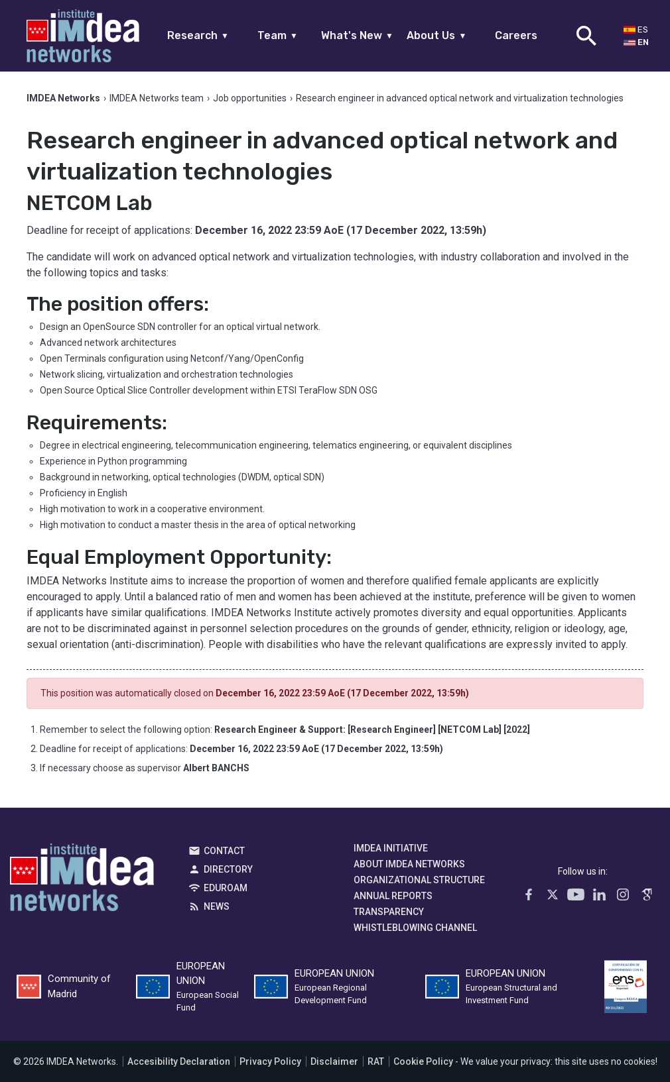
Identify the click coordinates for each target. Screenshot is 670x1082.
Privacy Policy (270, 1061)
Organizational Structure (419, 880)
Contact (224, 850)
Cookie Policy (423, 1061)
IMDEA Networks (82, 880)
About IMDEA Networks (409, 864)
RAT (376, 1061)
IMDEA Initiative (391, 848)
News (217, 906)
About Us (436, 35)
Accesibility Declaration (178, 1061)
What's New (357, 35)
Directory (228, 869)
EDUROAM (225, 888)
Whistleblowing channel (415, 927)
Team (277, 35)
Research (198, 35)
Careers (516, 35)
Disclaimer (334, 1061)
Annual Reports (393, 896)
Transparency (389, 911)
